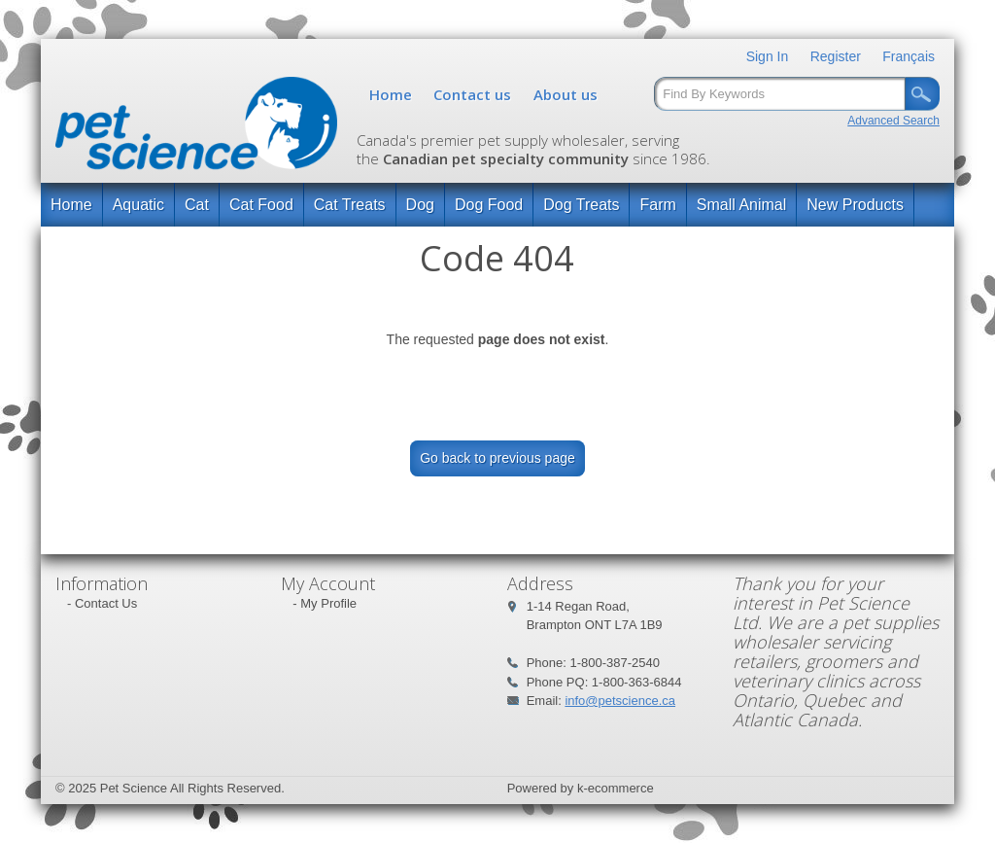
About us (565, 94)
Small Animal (741, 204)
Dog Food (489, 204)
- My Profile (324, 603)
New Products (855, 204)
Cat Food (261, 204)
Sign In (767, 56)
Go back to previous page (497, 458)
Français (908, 56)
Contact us (472, 94)
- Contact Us (102, 603)
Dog (420, 204)
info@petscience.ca (620, 700)
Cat (197, 204)
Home (390, 94)
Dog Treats (581, 204)
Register (835, 56)
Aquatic (138, 204)
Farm (657, 204)
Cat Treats (350, 204)
